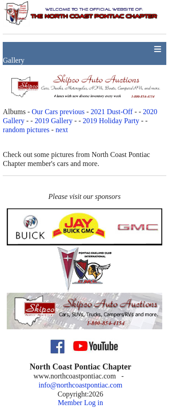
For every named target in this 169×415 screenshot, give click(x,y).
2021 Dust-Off (111, 111)
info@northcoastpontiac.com (81, 385)
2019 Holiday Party (111, 120)
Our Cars (45, 111)
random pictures (26, 130)
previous (72, 111)
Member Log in (80, 402)
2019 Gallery (54, 120)
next (61, 130)
